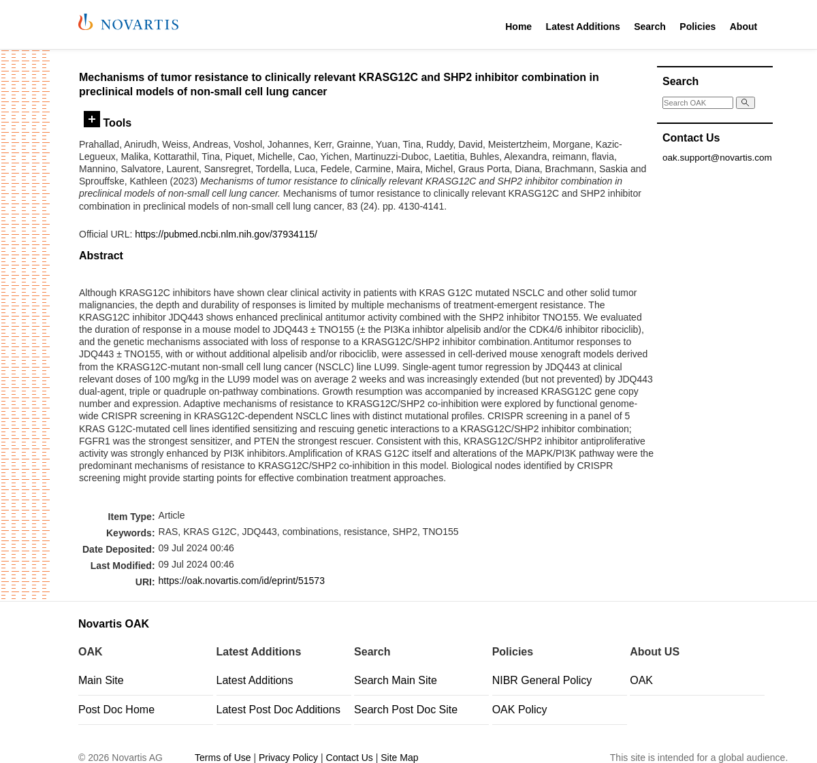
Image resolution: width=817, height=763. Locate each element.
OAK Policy (519, 709)
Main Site (101, 680)
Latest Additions (583, 26)
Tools (107, 122)
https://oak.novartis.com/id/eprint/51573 (242, 580)
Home (518, 26)
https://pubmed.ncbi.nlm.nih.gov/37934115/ (226, 234)
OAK (641, 680)
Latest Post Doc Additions (278, 709)
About (743, 26)
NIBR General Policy (542, 680)
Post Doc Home (116, 709)
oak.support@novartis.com (717, 157)
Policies (697, 26)
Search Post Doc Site (406, 709)
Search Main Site (395, 680)
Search (650, 26)
